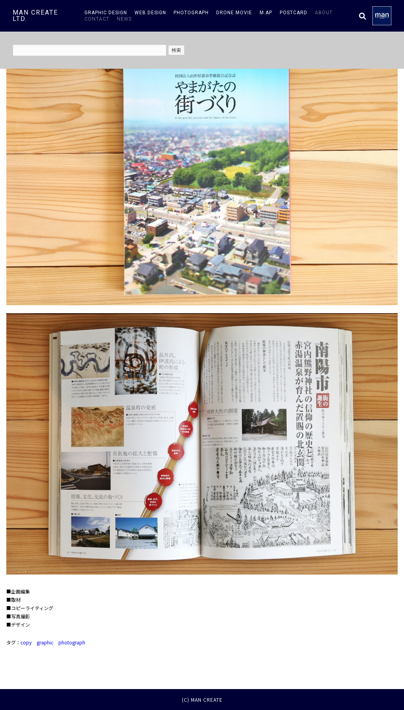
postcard (293, 12)
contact (96, 19)
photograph (191, 12)
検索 (176, 50)
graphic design (105, 12)
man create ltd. (35, 16)
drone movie (234, 12)
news (124, 19)
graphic (45, 642)
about (324, 12)
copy (26, 642)
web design (150, 12)
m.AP (266, 12)
